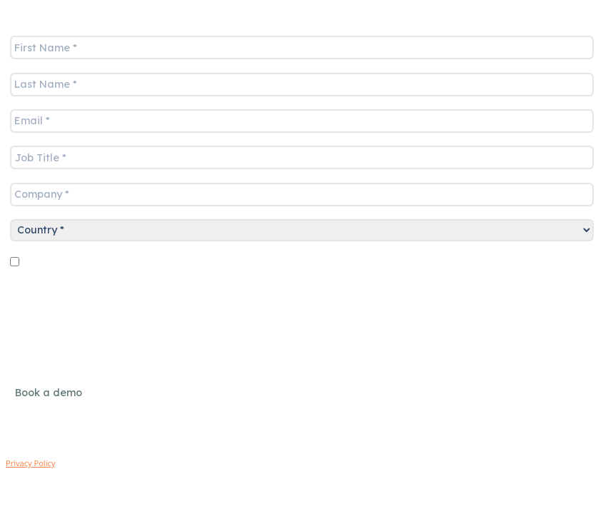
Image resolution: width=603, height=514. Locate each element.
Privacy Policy (30, 463)
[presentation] (113, 300)
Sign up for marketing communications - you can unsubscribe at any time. (270, 264)
